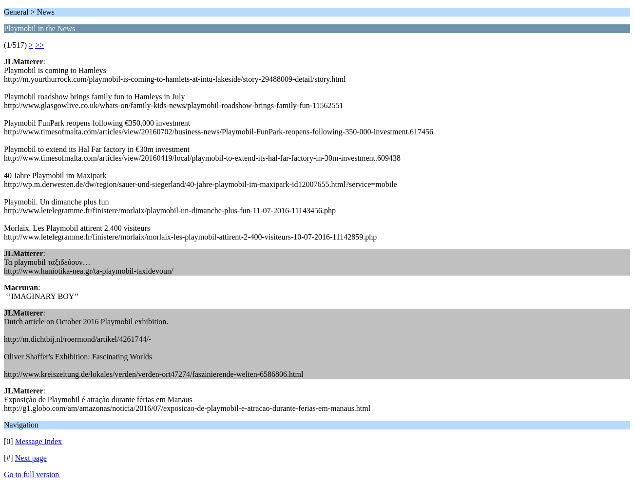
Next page (31, 458)
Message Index (38, 441)
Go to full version (31, 474)
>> (39, 45)
